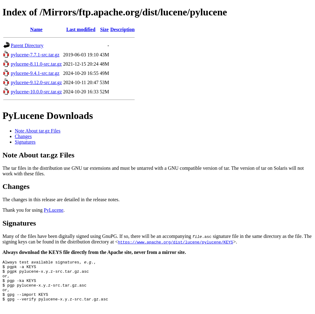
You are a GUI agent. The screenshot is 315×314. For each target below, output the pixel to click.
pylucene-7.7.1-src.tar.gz (35, 54)
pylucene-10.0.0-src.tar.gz (36, 91)
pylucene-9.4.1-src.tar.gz (35, 73)
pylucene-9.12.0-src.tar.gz (36, 82)
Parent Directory (27, 45)
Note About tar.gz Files (37, 130)
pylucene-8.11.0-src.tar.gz (36, 64)
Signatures (25, 142)
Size (104, 29)
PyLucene (53, 210)
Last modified (80, 29)
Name (36, 29)
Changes (23, 136)
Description (122, 29)
